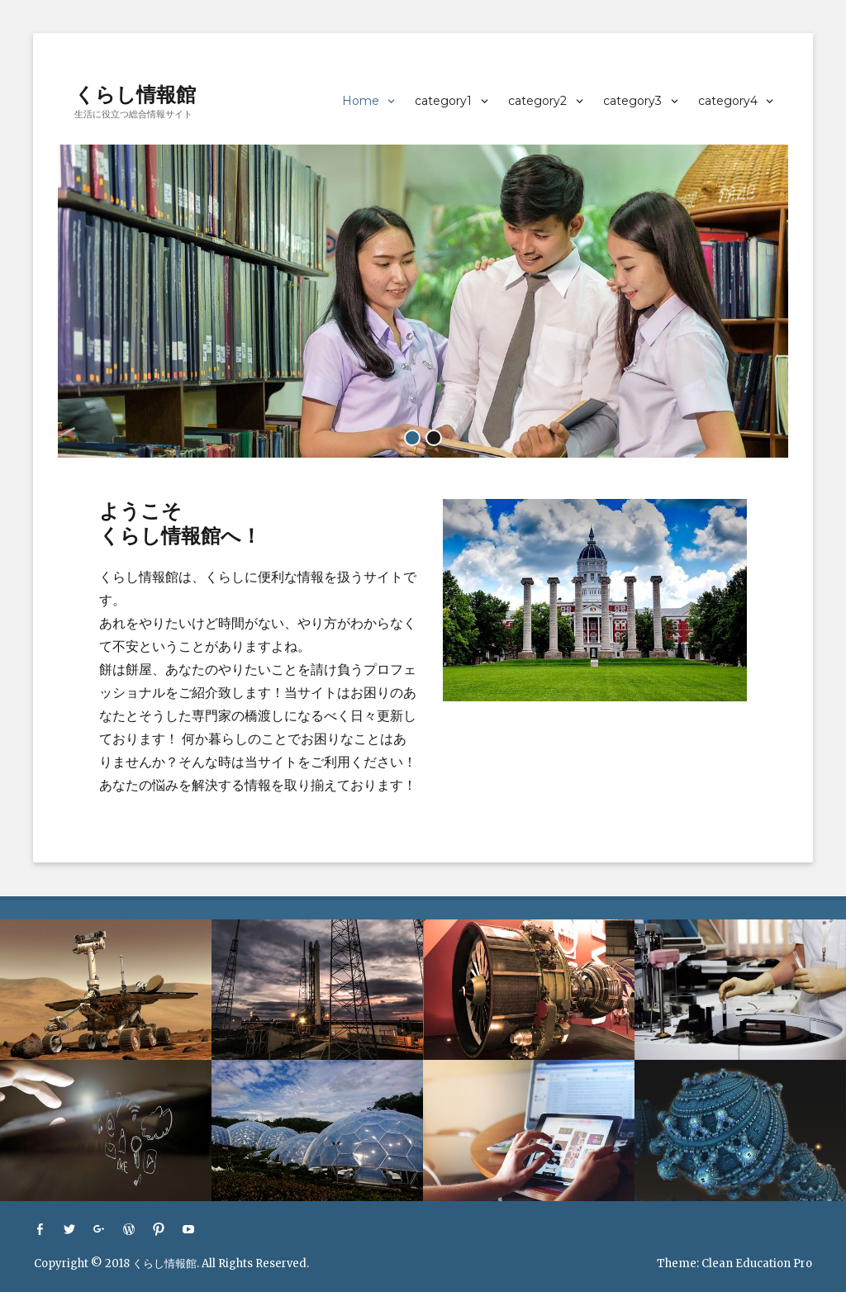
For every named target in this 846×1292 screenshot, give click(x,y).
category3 (632, 100)
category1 (443, 100)
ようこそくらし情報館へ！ (180, 523)
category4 (728, 100)
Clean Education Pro (756, 1263)
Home (360, 100)
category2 (537, 100)
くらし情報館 (135, 95)
